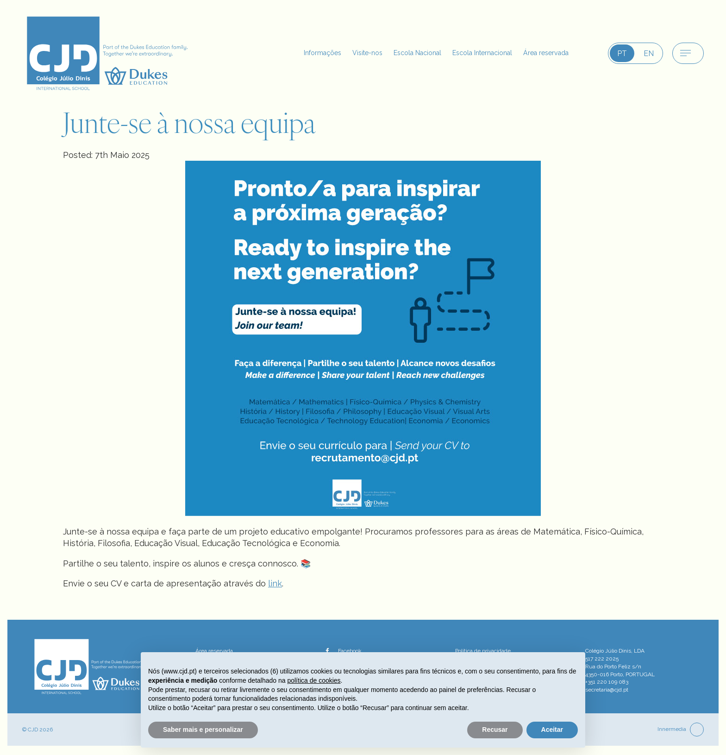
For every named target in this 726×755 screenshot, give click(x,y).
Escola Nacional (397, 53)
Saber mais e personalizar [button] (203, 729)
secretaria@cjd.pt (606, 689)
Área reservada (542, 53)
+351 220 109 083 (606, 682)
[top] (697, 729)
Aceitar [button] (552, 729)
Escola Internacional (470, 53)
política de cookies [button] (313, 680)
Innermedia (671, 729)
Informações (291, 53)
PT (622, 53)
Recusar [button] (494, 729)
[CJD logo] (113, 52)
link (275, 583)
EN (649, 53)
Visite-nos (342, 53)
